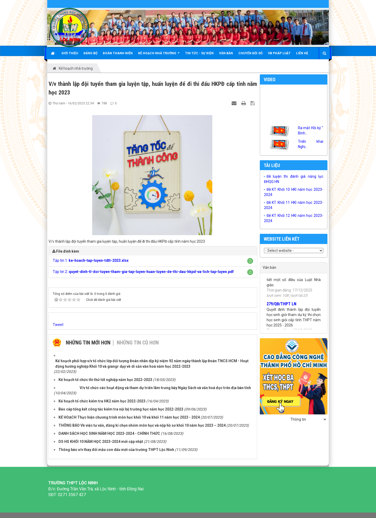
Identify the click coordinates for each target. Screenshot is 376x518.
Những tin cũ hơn (138, 343)
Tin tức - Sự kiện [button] (199, 53)
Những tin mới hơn (88, 343)
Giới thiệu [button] (69, 53)
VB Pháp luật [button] (279, 53)
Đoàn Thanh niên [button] (118, 53)
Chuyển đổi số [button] (250, 53)
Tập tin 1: (90, 260)
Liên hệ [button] (302, 53)
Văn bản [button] (226, 53)
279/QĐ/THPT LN (281, 305)
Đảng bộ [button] (90, 53)
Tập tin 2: (143, 272)
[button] (250, 261)
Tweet (58, 325)
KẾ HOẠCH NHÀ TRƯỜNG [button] (159, 55)
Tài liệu (272, 165)
